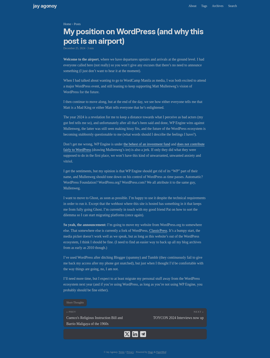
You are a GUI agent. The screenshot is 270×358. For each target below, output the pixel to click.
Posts (77, 24)
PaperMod (161, 352)
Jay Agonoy (45, 6)
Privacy (130, 352)
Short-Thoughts (75, 302)
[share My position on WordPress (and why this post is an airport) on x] (127, 334)
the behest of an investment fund (147, 144)
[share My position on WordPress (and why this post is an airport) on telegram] (143, 334)
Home (67, 24)
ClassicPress (158, 231)
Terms (122, 352)
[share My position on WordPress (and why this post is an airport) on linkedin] (135, 334)
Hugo (150, 352)
